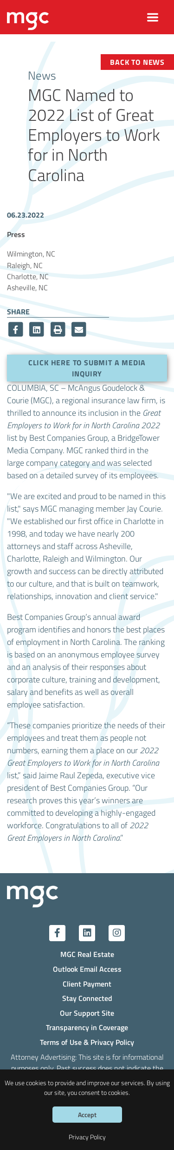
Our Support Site (87, 1012)
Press (16, 234)
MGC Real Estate (87, 954)
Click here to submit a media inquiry (87, 368)
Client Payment (87, 983)
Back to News (137, 61)
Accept (87, 1114)
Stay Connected (87, 998)
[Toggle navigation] (153, 17)
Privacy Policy (87, 1136)
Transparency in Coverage (87, 1027)
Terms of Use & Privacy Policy (87, 1042)
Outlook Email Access (87, 968)
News (42, 75)
